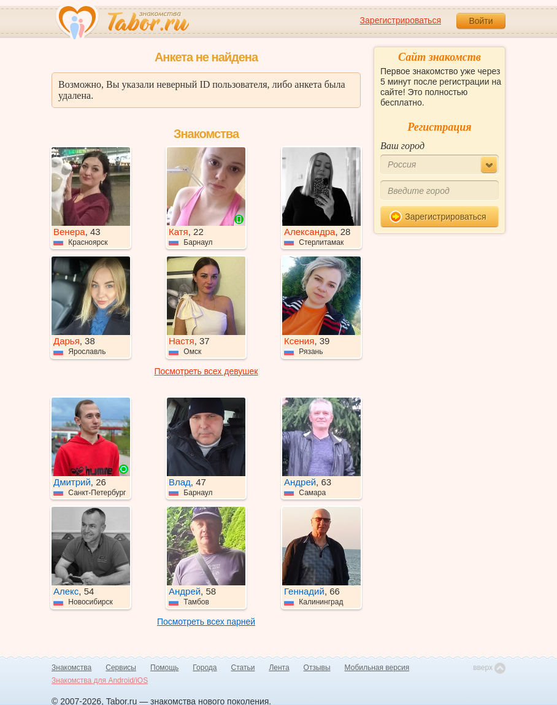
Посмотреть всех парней (206, 621)
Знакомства (71, 667)
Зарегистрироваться (400, 20)
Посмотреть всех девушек (206, 371)
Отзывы (317, 667)
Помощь (164, 667)
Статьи (243, 667)
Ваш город (402, 146)
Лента (279, 667)
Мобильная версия (377, 667)
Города (205, 667)
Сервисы (121, 667)
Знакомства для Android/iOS (100, 680)
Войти (481, 21)
